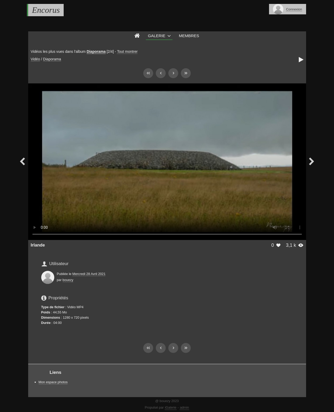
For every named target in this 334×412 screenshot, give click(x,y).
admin (184, 407)
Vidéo (35, 59)
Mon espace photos (53, 382)
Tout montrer (127, 51)
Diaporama (96, 51)
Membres (189, 35)
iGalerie (170, 407)
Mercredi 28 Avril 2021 (88, 274)
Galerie (156, 35)
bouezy (68, 280)
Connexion (294, 9)
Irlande (38, 245)
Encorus (46, 10)
